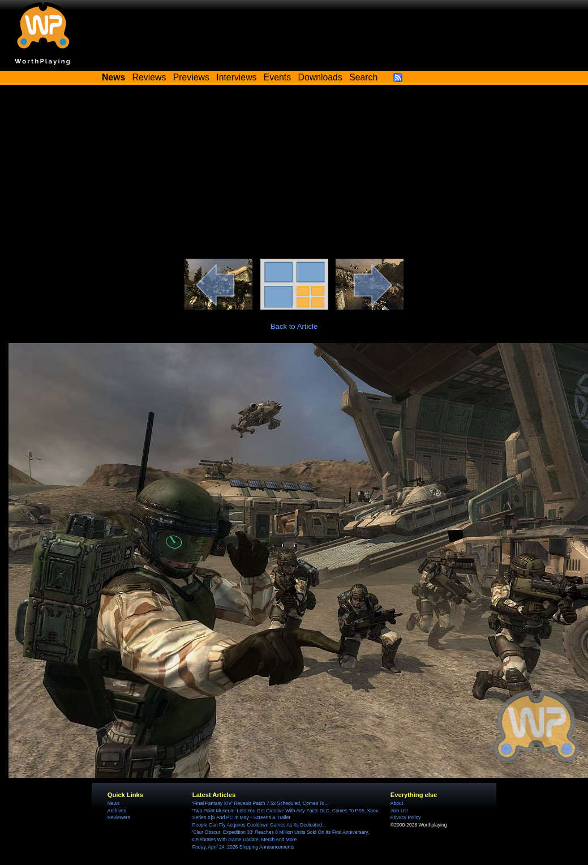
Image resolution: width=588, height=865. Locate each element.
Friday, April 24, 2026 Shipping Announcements (243, 847)
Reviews (149, 77)
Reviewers (119, 817)
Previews (191, 77)
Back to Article (294, 326)
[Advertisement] (294, 174)
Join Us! (399, 810)
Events (277, 77)
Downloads (320, 77)
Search (363, 77)
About (396, 803)
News (113, 803)
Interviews (236, 77)
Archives (117, 810)
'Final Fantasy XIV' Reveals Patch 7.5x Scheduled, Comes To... (260, 803)
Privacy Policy (405, 817)
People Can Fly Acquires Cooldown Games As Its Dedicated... (259, 825)
